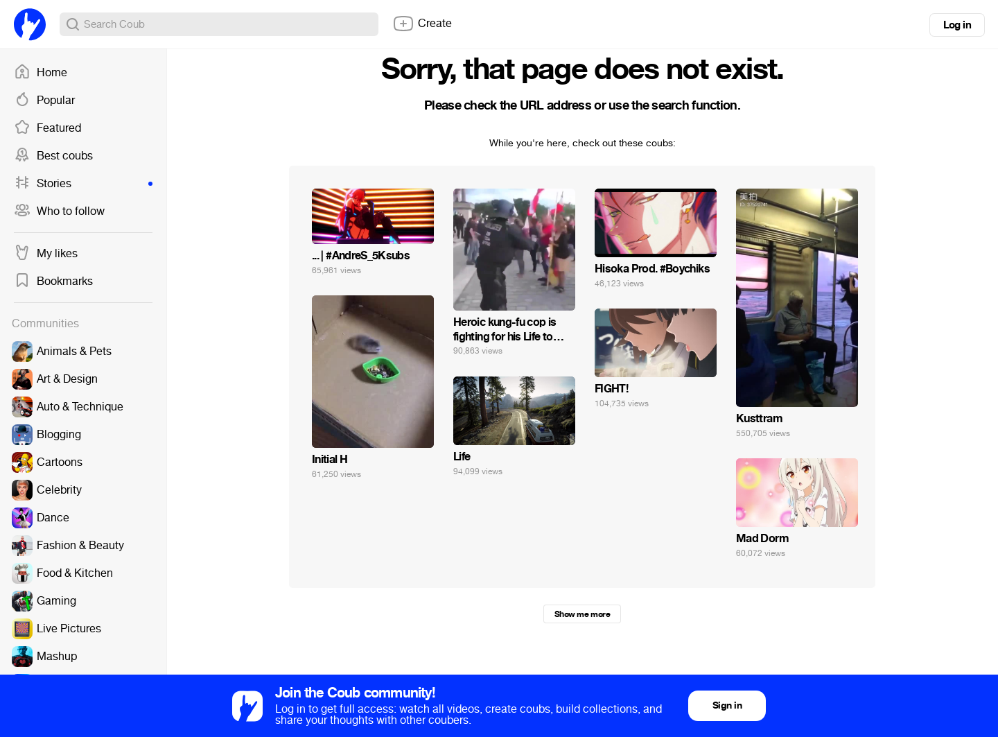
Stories (83, 183)
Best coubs (53, 156)
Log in (957, 25)
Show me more (582, 614)
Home (40, 73)
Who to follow (59, 211)
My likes (46, 253)
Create (422, 23)
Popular (44, 100)
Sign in (727, 705)
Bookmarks (53, 281)
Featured (47, 128)
